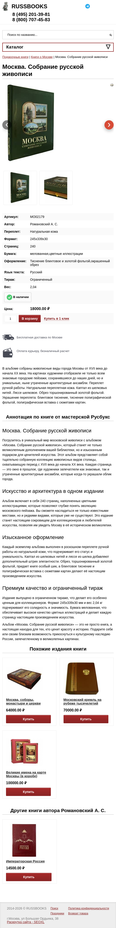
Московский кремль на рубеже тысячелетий (82, 701)
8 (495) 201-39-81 (31, 14)
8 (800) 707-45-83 (31, 19)
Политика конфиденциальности (88, 908)
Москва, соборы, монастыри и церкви (23, 701)
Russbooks (29, 6)
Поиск (54, 908)
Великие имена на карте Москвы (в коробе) (26, 774)
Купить (28, 719)
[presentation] (7, 125)
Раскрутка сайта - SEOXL (25, 922)
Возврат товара (78, 913)
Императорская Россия (25, 861)
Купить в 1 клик (56, 318)
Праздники (57, 913)
